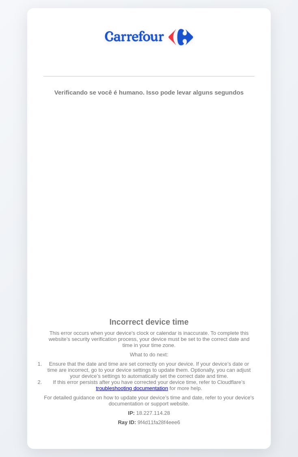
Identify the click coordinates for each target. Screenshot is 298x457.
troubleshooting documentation (132, 388)
